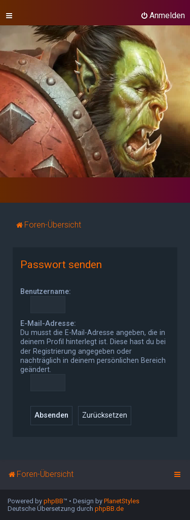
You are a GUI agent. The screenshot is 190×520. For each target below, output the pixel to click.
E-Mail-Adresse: (48, 323)
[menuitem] (162, 16)
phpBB (53, 501)
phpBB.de (109, 508)
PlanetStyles (121, 501)
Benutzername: (45, 291)
